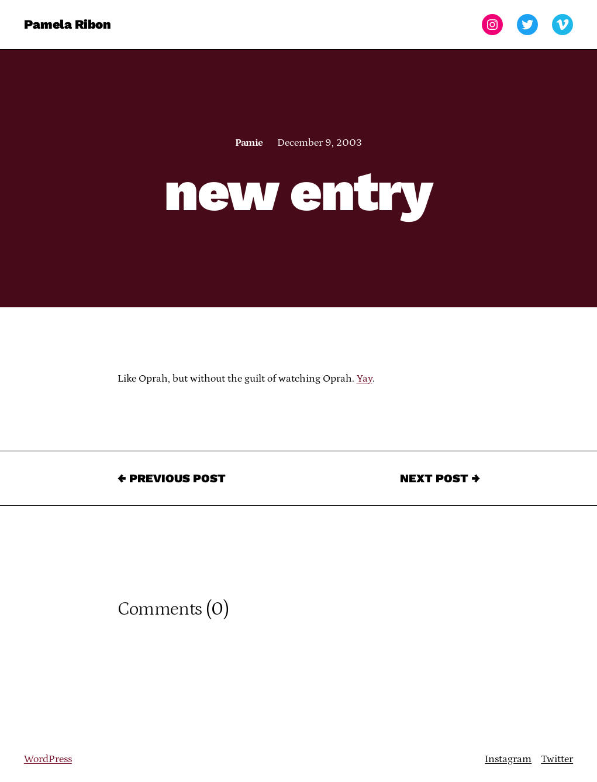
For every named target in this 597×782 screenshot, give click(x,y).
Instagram (508, 759)
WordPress (48, 759)
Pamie (249, 143)
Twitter (557, 759)
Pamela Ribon (67, 24)
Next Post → (440, 478)
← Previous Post (172, 478)
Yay (364, 379)
